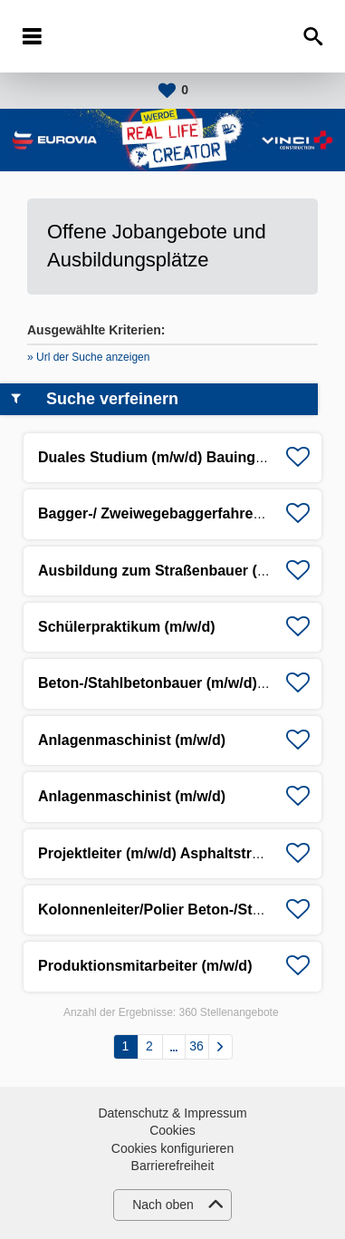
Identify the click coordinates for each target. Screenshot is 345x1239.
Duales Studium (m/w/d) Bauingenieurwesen (190, 457)
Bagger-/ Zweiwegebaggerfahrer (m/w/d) (175, 513)
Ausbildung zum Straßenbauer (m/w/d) (170, 570)
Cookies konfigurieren (172, 1148)
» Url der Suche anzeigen (88, 357)
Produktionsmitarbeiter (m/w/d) (145, 965)
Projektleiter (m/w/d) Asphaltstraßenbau (174, 853)
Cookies (172, 1130)
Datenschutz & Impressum (172, 1113)
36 (196, 1046)
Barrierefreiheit (173, 1165)
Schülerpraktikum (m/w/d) (127, 626)
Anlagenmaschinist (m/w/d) (131, 740)
